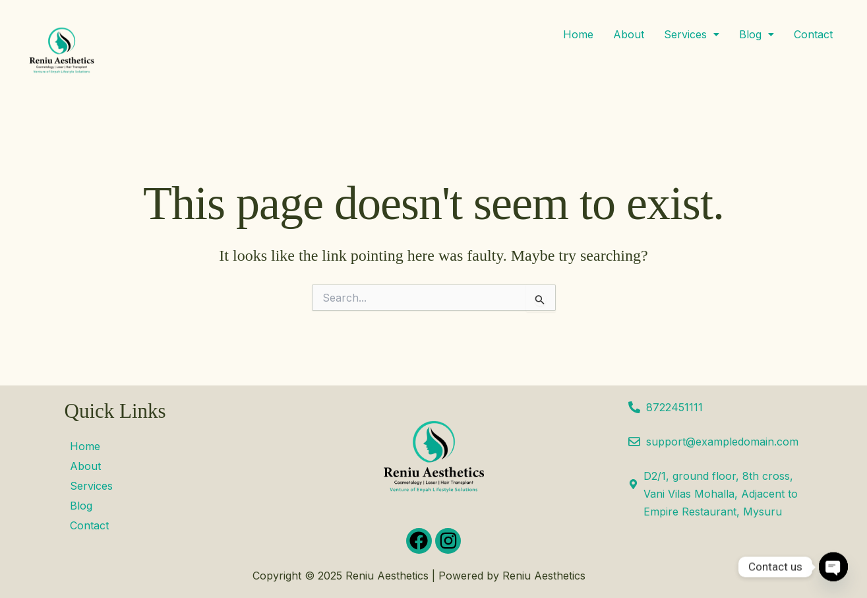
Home (578, 34)
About (628, 34)
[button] (691, 34)
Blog (756, 34)
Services (691, 34)
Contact (813, 34)
